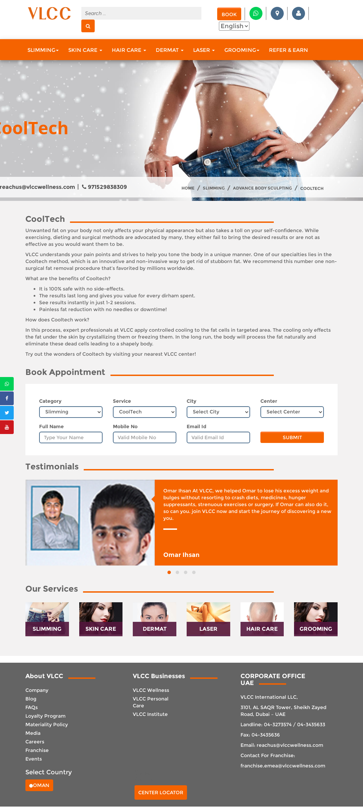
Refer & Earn (288, 50)
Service (122, 401)
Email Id (196, 426)
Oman (39, 785)
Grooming (241, 50)
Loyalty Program (45, 716)
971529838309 (104, 187)
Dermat (170, 50)
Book (229, 14)
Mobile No (125, 426)
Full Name (51, 426)
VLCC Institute (150, 714)
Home (188, 188)
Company (36, 690)
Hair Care (129, 50)
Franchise (37, 750)
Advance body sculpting (262, 188)
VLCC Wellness (151, 690)
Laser (204, 50)
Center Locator (160, 792)
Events (33, 759)
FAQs (31, 707)
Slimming (43, 50)
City (191, 401)
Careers (34, 742)
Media (32, 733)
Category (50, 401)
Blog (30, 699)
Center (268, 401)
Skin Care (85, 50)
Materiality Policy (46, 724)
